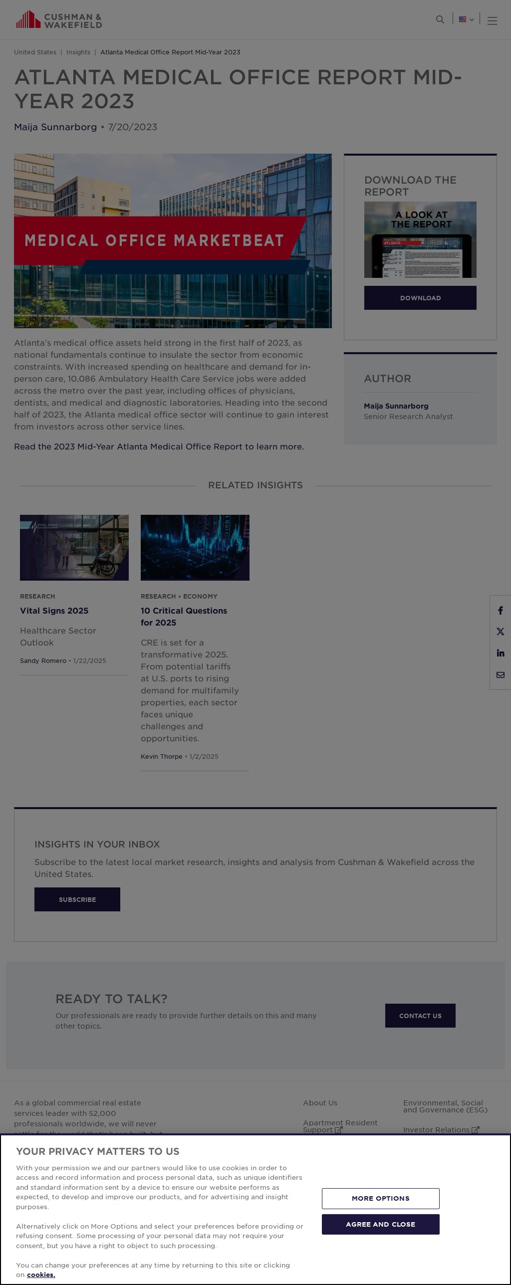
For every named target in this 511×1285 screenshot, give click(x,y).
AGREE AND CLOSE (380, 1224)
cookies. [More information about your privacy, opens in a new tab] (41, 1275)
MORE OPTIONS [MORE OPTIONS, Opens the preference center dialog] (381, 1198)
